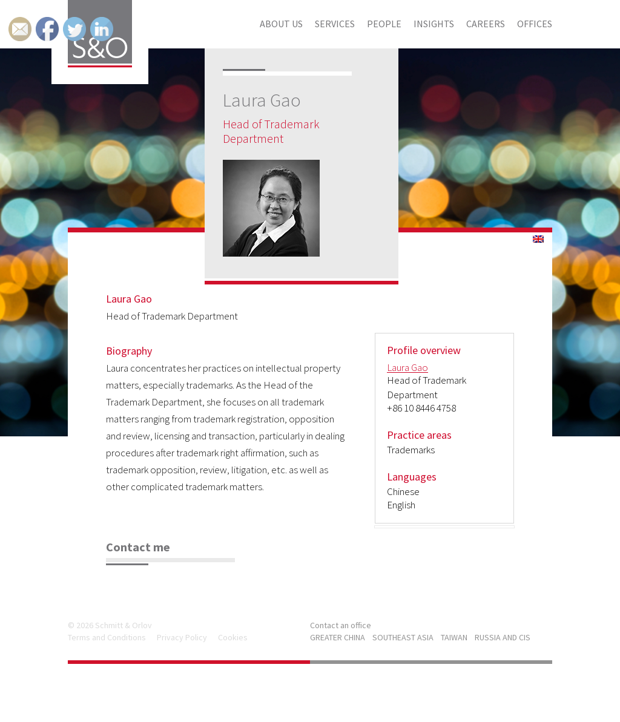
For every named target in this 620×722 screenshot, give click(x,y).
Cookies (233, 637)
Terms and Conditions (107, 637)
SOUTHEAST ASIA (403, 637)
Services (335, 24)
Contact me (138, 546)
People (384, 24)
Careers (485, 24)
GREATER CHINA (337, 637)
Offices (534, 24)
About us (281, 24)
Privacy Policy (182, 637)
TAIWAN (454, 637)
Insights (434, 24)
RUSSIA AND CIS (502, 637)
